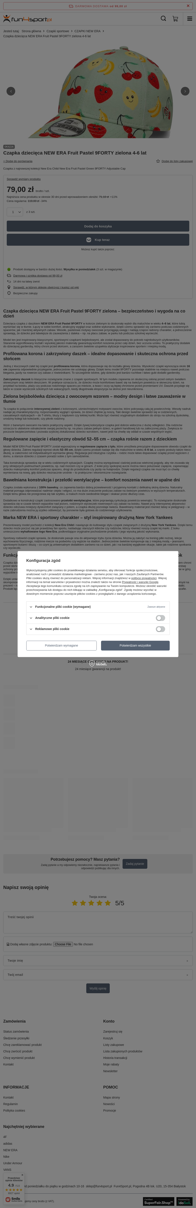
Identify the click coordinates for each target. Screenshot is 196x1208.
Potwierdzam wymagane (61, 645)
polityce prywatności (143, 578)
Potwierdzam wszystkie (135, 645)
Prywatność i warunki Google (140, 582)
